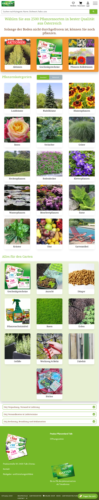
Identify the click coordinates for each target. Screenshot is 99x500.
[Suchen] (46, 11)
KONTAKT (21, 498)
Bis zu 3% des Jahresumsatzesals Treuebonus (63, 473)
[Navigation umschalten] (95, 3)
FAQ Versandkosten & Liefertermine (21, 414)
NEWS (58, 496)
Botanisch (55, 77)
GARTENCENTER (35, 496)
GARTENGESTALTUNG (70, 496)
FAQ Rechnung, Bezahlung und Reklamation (25, 421)
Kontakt (6, 469)
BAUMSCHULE (23, 496)
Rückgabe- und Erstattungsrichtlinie (18, 474)
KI (26, 498)
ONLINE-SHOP (49, 496)
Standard (43, 77)
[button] (73, 4)
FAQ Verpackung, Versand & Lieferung (22, 407)
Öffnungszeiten (57, 439)
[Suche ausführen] (93, 11)
